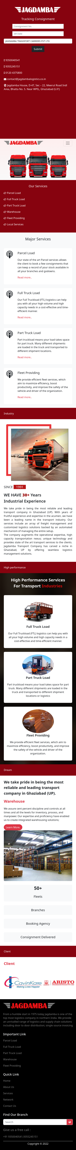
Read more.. (25, 277)
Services (8, 1093)
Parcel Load (12, 193)
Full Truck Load (14, 199)
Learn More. (13, 827)
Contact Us (9, 1106)
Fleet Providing (14, 218)
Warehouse (12, 212)
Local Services (13, 224)
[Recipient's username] (35, 1122)
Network (8, 1099)
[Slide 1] (32, 176)
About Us (8, 1087)
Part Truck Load (14, 205)
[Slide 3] (43, 176)
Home (6, 1080)
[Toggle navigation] (67, 143)
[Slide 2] (38, 176)
